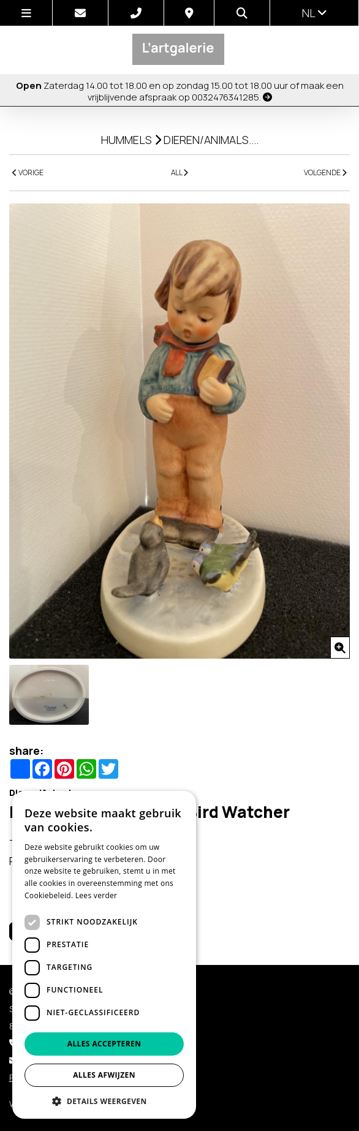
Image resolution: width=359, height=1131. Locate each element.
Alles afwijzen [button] (104, 1075)
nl (314, 13)
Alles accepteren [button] (104, 1043)
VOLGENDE (325, 172)
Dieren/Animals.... (211, 139)
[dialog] (104, 955)
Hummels (126, 139)
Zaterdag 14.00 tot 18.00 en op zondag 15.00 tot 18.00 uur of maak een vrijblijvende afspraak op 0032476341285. (180, 91)
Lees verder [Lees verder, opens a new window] (96, 895)
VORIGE (27, 172)
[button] (104, 1100)
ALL (179, 172)
